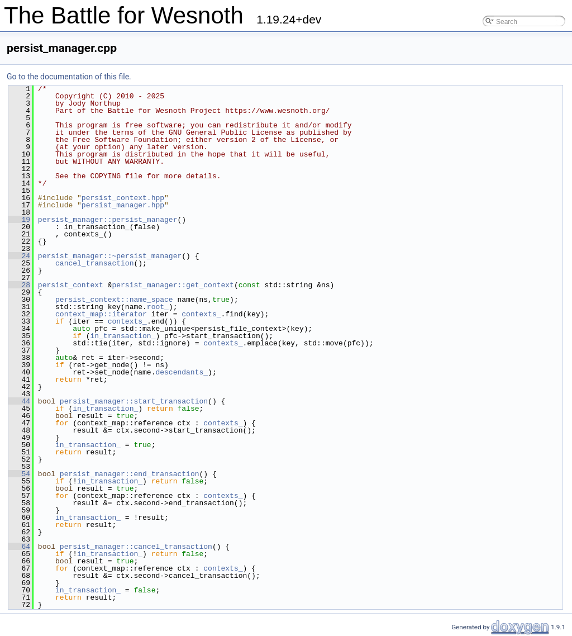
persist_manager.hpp (123, 205)
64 (19, 547)
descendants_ (181, 372)
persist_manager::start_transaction (134, 401)
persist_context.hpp (123, 198)
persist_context (70, 285)
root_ (158, 307)
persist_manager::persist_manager (108, 220)
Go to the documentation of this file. (69, 76)
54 (19, 474)
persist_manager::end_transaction (129, 474)
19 (19, 220)
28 (19, 285)
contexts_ (201, 314)
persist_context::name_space (114, 300)
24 (19, 256)
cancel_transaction (94, 263)
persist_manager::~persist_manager (110, 256)
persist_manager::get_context (172, 285)
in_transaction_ (122, 336)
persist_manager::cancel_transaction (136, 547)
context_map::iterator (101, 314)
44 (19, 401)
